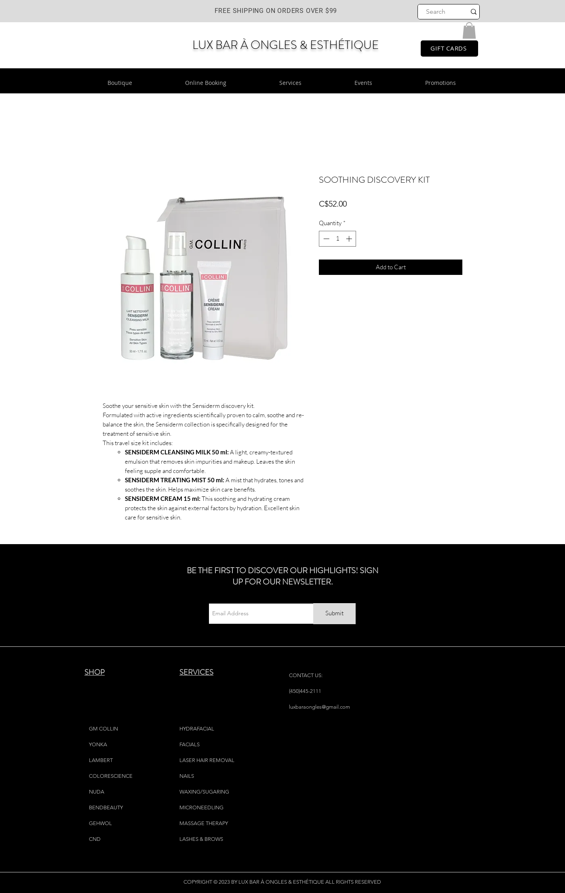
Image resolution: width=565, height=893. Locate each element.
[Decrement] (325, 238)
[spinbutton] (337, 238)
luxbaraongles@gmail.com (319, 707)
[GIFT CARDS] (449, 48)
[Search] (436, 11)
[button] (469, 30)
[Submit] (334, 613)
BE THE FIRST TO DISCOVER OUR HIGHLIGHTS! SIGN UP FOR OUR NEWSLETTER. (282, 576)
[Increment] (349, 238)
